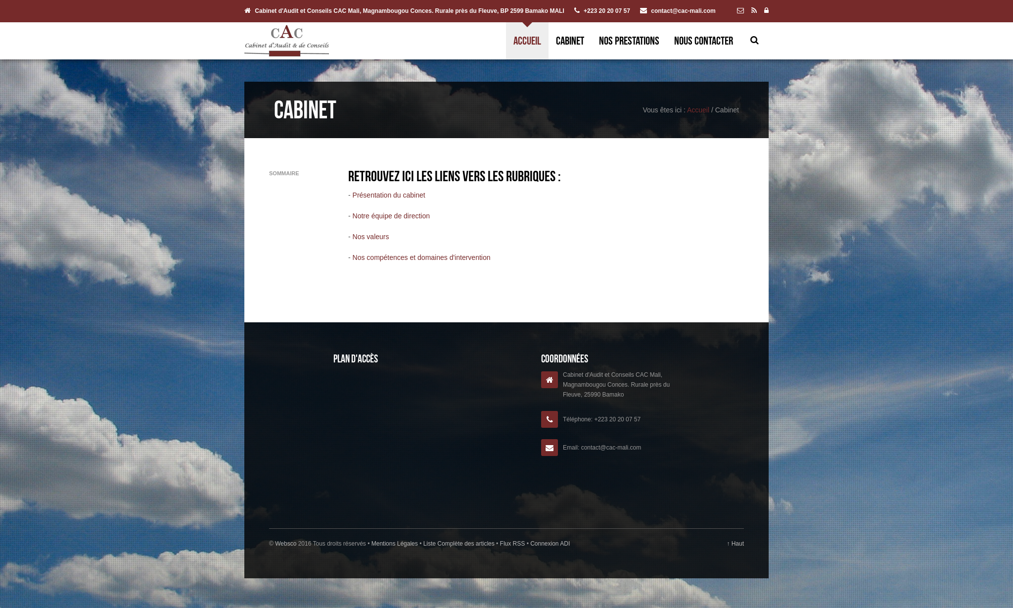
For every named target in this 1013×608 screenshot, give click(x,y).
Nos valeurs (371, 237)
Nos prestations (629, 40)
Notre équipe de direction (391, 216)
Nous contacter (703, 40)
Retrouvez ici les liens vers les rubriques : (454, 176)
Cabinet (570, 40)
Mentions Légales (395, 543)
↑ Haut (735, 543)
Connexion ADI (549, 543)
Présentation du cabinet (389, 195)
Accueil (527, 40)
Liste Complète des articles (458, 543)
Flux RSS (512, 543)
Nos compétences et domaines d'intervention (422, 257)
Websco (285, 543)
